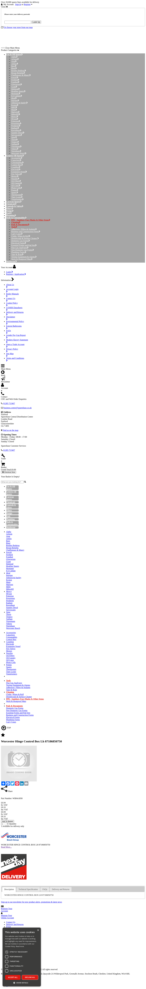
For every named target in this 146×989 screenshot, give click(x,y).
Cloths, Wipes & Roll (20, 236)
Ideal (14, 98)
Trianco (15, 142)
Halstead (15, 89)
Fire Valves (16, 174)
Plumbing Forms (18, 252)
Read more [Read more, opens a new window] (20, 946)
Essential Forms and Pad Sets (24, 245)
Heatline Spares (18, 91)
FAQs (8, 927)
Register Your (6, 910)
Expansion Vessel (19, 172)
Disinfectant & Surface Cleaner (25, 238)
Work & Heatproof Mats (22, 259)
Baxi (13, 66)
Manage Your (7, 916)
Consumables (17, 162)
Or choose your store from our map (18, 27)
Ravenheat (16, 130)
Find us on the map (10, 430)
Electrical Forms (18, 243)
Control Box (17, 165)
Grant (14, 87)
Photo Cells (16, 188)
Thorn (14, 139)
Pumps (14, 190)
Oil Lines (15, 185)
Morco (14, 116)
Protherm (15, 126)
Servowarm (16, 135)
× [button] (38, 930)
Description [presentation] (9, 889)
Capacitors (16, 160)
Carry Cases (17, 234)
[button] (21, 982)
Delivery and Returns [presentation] (60, 889)
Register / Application (16, 274)
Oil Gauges (16, 183)
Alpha (14, 57)
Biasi (14, 68)
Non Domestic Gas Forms (22, 250)
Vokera (14, 149)
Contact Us (10, 922)
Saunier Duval (17, 133)
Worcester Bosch (18, 153)
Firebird (15, 80)
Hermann (15, 93)
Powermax (16, 123)
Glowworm (16, 84)
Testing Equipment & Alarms (24, 257)
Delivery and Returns (15, 924)
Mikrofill (15, 114)
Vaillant (15, 144)
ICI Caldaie (16, 96)
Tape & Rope (17, 254)
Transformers (17, 199)
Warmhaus (16, 151)
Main (14, 110)
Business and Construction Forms (25, 231)
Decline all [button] (30, 977)
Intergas (15, 100)
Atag (14, 61)
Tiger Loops (17, 197)
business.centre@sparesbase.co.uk (18, 408)
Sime (14, 137)
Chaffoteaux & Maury (21, 75)
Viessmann (16, 146)
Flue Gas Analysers (19, 248)
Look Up (36, 22)
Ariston (15, 59)
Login (9, 272)
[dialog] (22, 957)
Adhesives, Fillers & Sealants (24, 229)
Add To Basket (7, 821)
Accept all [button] (13, 977)
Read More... (6, 847)
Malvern (15, 112)
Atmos (14, 64)
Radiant (15, 128)
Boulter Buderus (18, 70)
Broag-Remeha (18, 73)
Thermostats (17, 195)
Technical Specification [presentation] (28, 889)
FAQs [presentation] (44, 889)
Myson (14, 119)
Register (27, 4)
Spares (14, 192)
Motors (15, 176)
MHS (14, 107)
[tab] (9, 889)
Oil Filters (16, 181)
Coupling (15, 167)
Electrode (15, 169)
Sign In (18, 4)
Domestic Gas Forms (20, 241)
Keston (14, 105)
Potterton (15, 121)
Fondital (15, 82)
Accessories (16, 158)
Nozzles (15, 179)
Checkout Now (8, 472)
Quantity (12, 824)
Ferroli (14, 77)
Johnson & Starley (19, 103)
